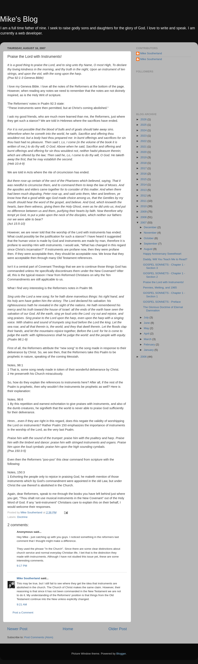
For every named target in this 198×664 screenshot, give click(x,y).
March (148, 339)
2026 (143, 119)
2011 (143, 200)
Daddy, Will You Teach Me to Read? (165, 259)
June (147, 322)
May (147, 328)
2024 (143, 130)
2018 (143, 162)
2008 (143, 217)
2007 (143, 222)
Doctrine (22, 517)
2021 (143, 146)
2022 (143, 141)
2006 (143, 356)
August (148, 248)
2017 (143, 168)
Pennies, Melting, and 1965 (160, 287)
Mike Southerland (28, 578)
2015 (143, 179)
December (150, 227)
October (149, 238)
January (149, 349)
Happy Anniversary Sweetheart (162, 253)
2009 (143, 211)
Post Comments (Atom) (38, 637)
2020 (143, 152)
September (151, 243)
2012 (143, 195)
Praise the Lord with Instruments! (163, 282)
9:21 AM (22, 604)
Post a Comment (23, 612)
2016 (143, 173)
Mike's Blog (19, 19)
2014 (143, 184)
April (147, 333)
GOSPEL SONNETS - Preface (162, 301)
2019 (143, 157)
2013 (143, 189)
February (150, 344)
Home (68, 629)
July (147, 317)
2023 (143, 135)
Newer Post (17, 629)
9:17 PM (22, 565)
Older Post (117, 629)
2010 (143, 206)
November (150, 232)
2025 (143, 124)
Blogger (121, 653)
